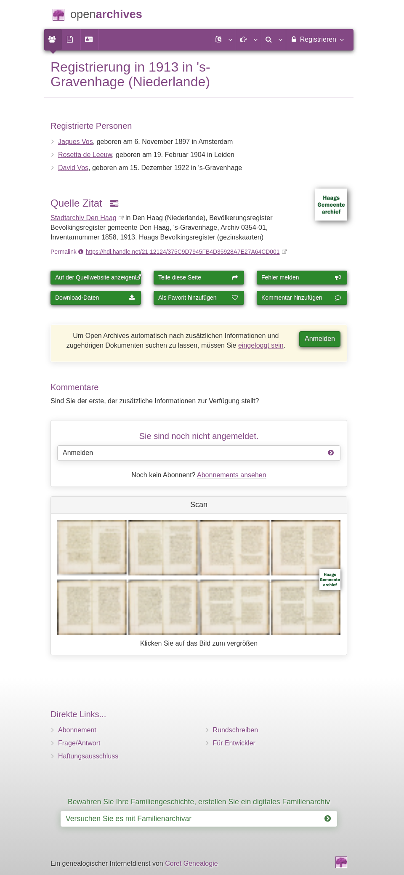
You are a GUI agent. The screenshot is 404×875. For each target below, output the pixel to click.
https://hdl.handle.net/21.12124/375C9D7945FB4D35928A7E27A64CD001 (183, 251)
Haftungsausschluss (88, 756)
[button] (223, 39)
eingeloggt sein (261, 345)
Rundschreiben (235, 730)
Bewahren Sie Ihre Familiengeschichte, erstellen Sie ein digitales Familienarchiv (199, 802)
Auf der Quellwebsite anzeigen (98, 277)
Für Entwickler (234, 743)
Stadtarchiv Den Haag (83, 217)
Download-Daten (95, 297)
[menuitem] (53, 39)
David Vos (73, 167)
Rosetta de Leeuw (85, 154)
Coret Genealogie (191, 863)
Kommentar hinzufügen (301, 297)
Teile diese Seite (198, 277)
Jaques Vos (75, 141)
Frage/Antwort (79, 743)
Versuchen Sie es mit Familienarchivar (198, 818)
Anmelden (320, 338)
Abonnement (77, 730)
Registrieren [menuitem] (316, 39)
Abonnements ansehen (231, 475)
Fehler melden (301, 277)
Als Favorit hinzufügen (198, 297)
